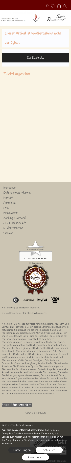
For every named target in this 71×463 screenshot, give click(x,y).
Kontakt (8, 198)
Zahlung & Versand (14, 218)
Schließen (49, 450)
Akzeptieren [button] (35, 457)
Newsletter (10, 213)
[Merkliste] (53, 6)
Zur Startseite (35, 58)
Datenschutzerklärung (17, 193)
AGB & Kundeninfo (14, 223)
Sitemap (8, 233)
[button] (6, 6)
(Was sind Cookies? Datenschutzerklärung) (23, 430)
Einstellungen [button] (22, 450)
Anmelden (47, 6)
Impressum (9, 188)
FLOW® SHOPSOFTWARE (35, 413)
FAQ (6, 208)
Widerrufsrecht (13, 228)
